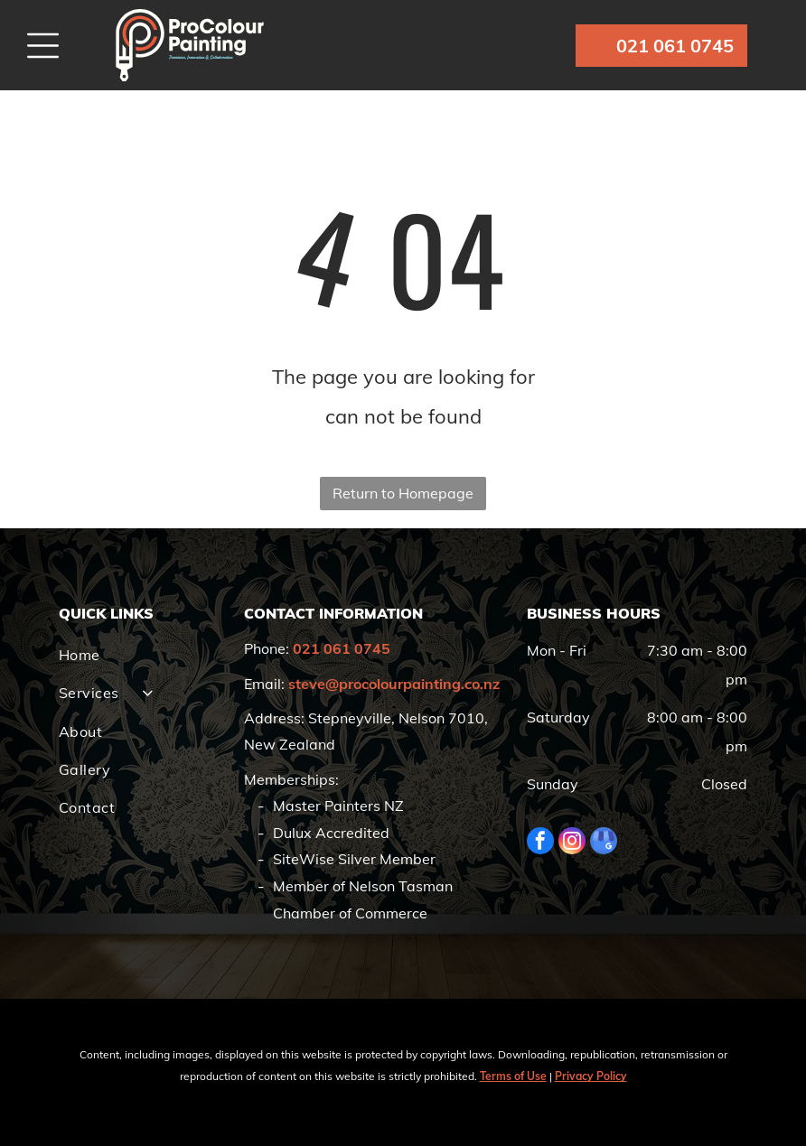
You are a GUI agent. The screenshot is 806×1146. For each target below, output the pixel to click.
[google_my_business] (603, 843)
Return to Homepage (403, 493)
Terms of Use (513, 1076)
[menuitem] (144, 655)
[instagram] (572, 843)
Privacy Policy (591, 1076)
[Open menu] (43, 45)
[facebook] (540, 843)
